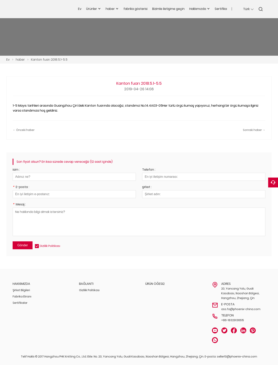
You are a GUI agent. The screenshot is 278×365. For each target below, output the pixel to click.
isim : (16, 170)
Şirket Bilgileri (21, 290)
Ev (8, 59)
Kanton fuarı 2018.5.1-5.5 (49, 59)
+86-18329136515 (232, 320)
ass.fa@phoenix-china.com (240, 309)
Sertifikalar (20, 303)
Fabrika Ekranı (22, 296)
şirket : (147, 187)
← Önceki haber (24, 130)
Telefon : (148, 170)
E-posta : (21, 187)
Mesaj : (19, 205)
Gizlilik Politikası (50, 246)
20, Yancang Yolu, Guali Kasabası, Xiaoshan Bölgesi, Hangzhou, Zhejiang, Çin (240, 293)
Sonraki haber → (254, 130)
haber (20, 59)
